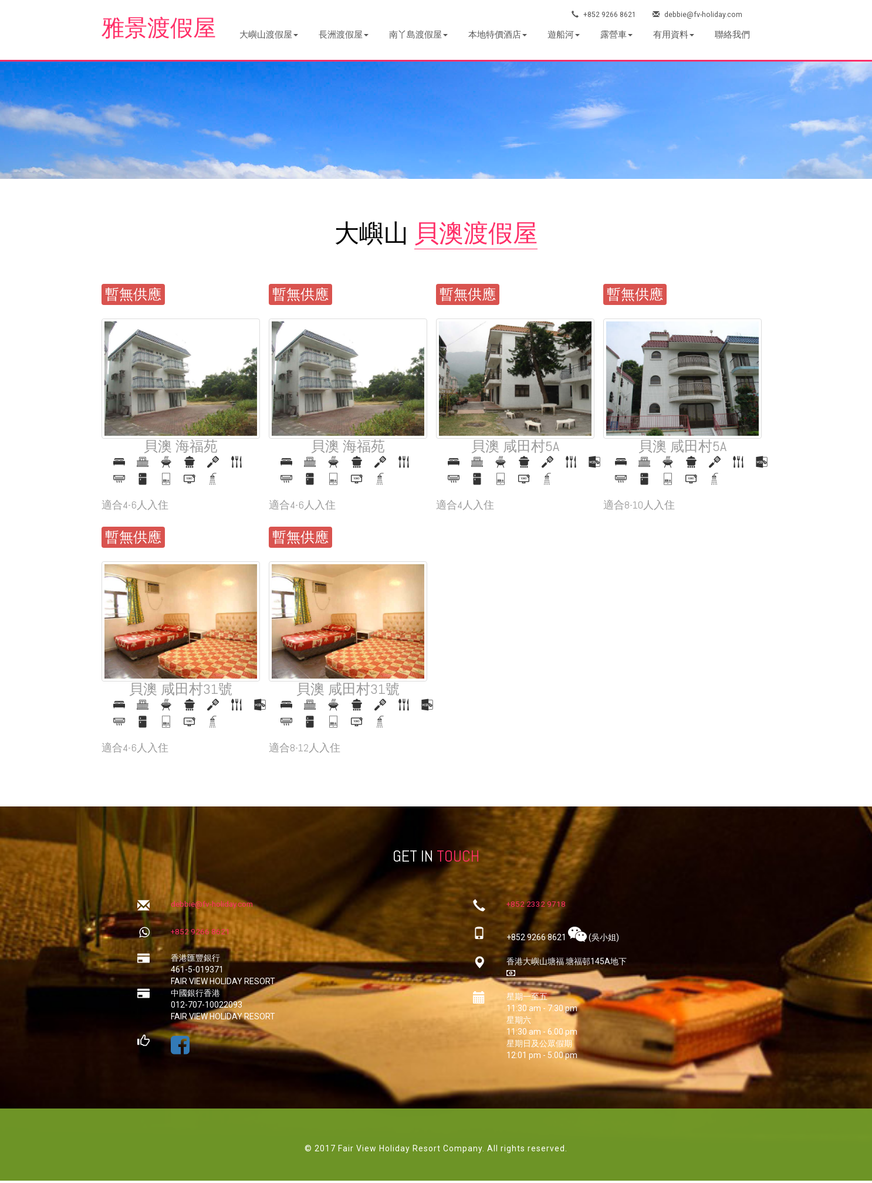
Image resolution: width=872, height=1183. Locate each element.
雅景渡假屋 (163, 29)
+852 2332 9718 (536, 906)
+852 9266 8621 (604, 14)
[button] (268, 35)
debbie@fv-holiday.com (699, 14)
